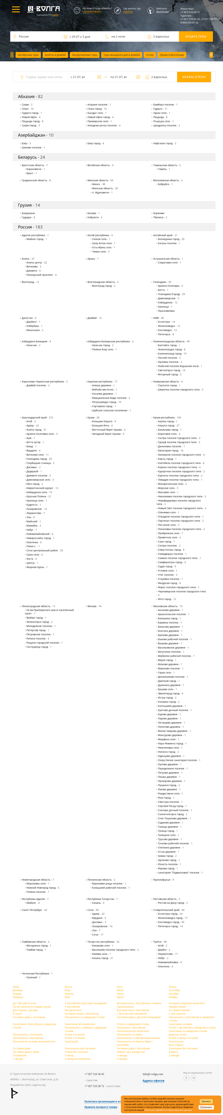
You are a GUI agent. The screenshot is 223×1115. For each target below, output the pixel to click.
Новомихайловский (38, 534)
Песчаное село (167, 524)
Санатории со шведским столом (188, 1031)
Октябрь (174, 993)
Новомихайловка (168, 962)
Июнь (120, 990)
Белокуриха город (168, 239)
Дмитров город (167, 681)
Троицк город (166, 830)
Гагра (25, 108)
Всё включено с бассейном (133, 1010)
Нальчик (32, 345)
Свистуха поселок (168, 801)
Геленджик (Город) (169, 294)
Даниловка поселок (169, 446)
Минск (96, 184)
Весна (68, 986)
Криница (163, 306)
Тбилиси (158, 217)
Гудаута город (30, 113)
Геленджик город (37, 458)
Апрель (69, 993)
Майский (32, 521)
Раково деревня (167, 789)
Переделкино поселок (171, 768)
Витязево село (35, 454)
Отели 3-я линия (75, 1034)
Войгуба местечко (102, 389)
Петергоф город (36, 630)
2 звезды (174, 1055)
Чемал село (99, 251)
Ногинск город (166, 751)
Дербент (32, 321)
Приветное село (167, 537)
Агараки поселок (97, 104)
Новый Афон (29, 117)
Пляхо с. (31, 546)
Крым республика (164, 417)
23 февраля (20, 1055)
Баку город (94, 143)
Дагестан (27, 318)
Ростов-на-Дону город (171, 902)
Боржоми (158, 213)
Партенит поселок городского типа (179, 520)
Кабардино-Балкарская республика (109, 341)
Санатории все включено (80, 1024)
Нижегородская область (36, 879)
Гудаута (157, 108)
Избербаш (33, 326)
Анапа (25, 258)
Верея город (165, 660)
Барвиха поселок (168, 622)
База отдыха (176, 1045)
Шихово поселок (31, 147)
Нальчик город (101, 345)
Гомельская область (165, 165)
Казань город (100, 958)
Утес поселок (166, 574)
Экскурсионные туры (84, 54)
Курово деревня (167, 714)
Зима (16, 986)
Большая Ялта (100, 425)
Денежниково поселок (171, 676)
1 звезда (18, 1058)
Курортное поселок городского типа (179, 471)
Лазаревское (34, 508)
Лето (120, 986)
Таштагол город (167, 385)
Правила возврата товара (100, 1107)
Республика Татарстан (101, 899)
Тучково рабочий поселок (173, 843)
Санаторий (71, 1041)
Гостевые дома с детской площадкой (139, 1017)
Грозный (32, 977)
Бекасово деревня (169, 626)
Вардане (32, 450)
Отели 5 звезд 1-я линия (183, 1038)
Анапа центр (34, 262)
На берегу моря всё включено (187, 1003)
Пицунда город (31, 121)
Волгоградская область (101, 282)
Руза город (164, 797)
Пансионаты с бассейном (28, 1038)
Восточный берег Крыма (107, 429)
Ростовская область (165, 899)
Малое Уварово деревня (172, 731)
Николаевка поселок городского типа (180, 496)
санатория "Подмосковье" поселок (178, 872)
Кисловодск (165, 330)
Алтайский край (162, 235)
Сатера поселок (167, 545)
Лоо (29, 517)
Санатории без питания (183, 1048)
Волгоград (162, 11)
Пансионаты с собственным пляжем (138, 1038)
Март (68, 990)
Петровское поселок (39, 634)
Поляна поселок (36, 891)
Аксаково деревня (169, 610)
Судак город (165, 566)
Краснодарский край (34, 417)
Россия (25, 227)
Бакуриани (28, 213)
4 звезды (122, 1058)
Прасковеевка (166, 310)
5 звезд (69, 1055)
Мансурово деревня (170, 735)
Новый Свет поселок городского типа (180, 508)
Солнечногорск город (171, 814)
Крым (91, 417)
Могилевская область (166, 180)
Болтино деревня (168, 630)
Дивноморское (167, 298)
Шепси (31, 563)
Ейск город (33, 483)
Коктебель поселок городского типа (179, 463)
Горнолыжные (125, 1006)
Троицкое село (167, 835)
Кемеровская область (166, 381)
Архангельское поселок (172, 614)
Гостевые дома (21, 1048)
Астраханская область (166, 258)
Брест (30, 173)
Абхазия (26, 96)
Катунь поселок (167, 243)
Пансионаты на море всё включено (34, 1041)
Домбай (92, 318)
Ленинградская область (36, 606)
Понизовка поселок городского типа (179, 529)
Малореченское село (170, 483)
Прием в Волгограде (172, 54)
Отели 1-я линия (75, 1038)
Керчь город (165, 458)
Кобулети (93, 217)
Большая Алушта (102, 421)
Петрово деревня (168, 772)
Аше (29, 438)
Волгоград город (102, 285)
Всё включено (73, 1010)
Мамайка (32, 525)
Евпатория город (168, 450)
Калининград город (169, 353)
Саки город (164, 541)
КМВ (156, 318)
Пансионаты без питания (80, 1048)
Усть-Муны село (101, 247)
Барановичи (34, 169)
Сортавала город (102, 406)
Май (67, 997)
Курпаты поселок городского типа (178, 475)
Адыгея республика (33, 235)
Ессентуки (164, 321)
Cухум (25, 104)
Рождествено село (169, 793)
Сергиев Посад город (170, 806)
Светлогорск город (169, 370)
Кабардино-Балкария (34, 341)
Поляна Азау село (102, 349)
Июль (120, 993)
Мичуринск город (37, 945)
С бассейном (72, 1006)
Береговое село (167, 433)
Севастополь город (169, 549)
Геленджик (159, 282)
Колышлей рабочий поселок (109, 887)
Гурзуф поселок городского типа (177, 442)
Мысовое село (166, 492)
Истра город (165, 697)
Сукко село (33, 554)
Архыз (91, 258)
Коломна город (167, 701)
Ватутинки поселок (169, 651)
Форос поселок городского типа (177, 587)
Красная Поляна (36, 496)
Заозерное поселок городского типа (179, 454)
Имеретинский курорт (40, 488)
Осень (172, 986)
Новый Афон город (99, 117)
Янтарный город (168, 374)
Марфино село (167, 739)
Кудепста (32, 504)
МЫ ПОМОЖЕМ (91, 11)
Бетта (161, 290)
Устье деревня (167, 851)
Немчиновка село (168, 747)
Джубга (162, 949)
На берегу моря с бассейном (82, 1013)
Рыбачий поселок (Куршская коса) (178, 366)
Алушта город (166, 425)
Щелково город (167, 860)
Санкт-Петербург (32, 910)
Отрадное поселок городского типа (179, 516)
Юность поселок (168, 864)
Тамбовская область (34, 941)
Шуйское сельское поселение (109, 410)
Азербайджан (31, 135)
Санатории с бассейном (131, 1027)
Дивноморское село (38, 479)
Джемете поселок (37, 475)
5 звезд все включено (78, 1058)
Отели (150, 54)
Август (120, 997)
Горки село (164, 672)
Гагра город (95, 108)
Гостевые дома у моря (26, 1051)
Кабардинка (165, 302)
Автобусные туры (28, 54)
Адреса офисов (153, 1081)
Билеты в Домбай (55, 54)
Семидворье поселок (170, 554)
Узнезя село (99, 239)
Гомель (162, 169)
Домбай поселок (36, 385)
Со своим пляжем (179, 1010)
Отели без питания (76, 1051)
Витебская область (99, 165)
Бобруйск (163, 184)
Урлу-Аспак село (102, 243)
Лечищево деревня (169, 722)
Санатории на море (180, 1024)
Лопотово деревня (169, 726)
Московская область (165, 606)
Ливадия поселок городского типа (178, 479)
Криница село (35, 500)
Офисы (128, 11)
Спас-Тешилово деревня (172, 818)
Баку (24, 143)
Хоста (30, 558)
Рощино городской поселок (43, 642)
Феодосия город (167, 583)
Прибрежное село (168, 533)
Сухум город (29, 125)
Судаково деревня (169, 822)
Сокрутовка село (168, 262)
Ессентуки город (167, 913)
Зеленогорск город (38, 621)
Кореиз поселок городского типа (177, 467)
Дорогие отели (177, 1034)
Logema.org (38, 1085)
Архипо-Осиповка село (40, 433)
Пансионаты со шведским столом (85, 1017)
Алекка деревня (101, 385)
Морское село (166, 488)
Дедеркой (32, 471)
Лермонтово (34, 513)
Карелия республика (100, 381)
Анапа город (34, 429)
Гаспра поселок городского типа (177, 438)
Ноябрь (173, 997)
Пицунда (158, 117)
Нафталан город (163, 143)
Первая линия (177, 1006)
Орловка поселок (168, 362)
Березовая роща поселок (107, 883)
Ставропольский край (166, 910)
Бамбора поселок (163, 104)
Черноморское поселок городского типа (182, 591)
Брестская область (33, 165)
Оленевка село (167, 512)
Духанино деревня (169, 685)
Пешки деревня (167, 776)
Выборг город (35, 617)
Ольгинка (32, 542)
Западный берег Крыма (106, 433)
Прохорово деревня (170, 781)
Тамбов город (35, 949)
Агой (29, 421)
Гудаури (26, 217)
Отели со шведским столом (133, 1024)
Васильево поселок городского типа (113, 949)
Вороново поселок (169, 668)
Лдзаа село (160, 113)
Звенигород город (169, 693)
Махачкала (33, 330)
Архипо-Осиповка (168, 285)
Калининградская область (169, 341)
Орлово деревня (168, 764)
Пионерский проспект (40, 274)
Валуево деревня (168, 643)
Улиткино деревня (169, 847)
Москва (92, 606)
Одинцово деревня (169, 756)
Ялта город (164, 599)
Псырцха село (161, 121)
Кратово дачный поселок (173, 710)
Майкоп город (35, 239)
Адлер (30, 425)
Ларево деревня (168, 718)
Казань (96, 902)
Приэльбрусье (161, 879)
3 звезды (122, 1055)
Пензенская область (100, 879)
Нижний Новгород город (41, 887)
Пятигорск (164, 334)
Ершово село (165, 689)
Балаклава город (168, 429)
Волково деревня (168, 664)
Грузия (25, 205)
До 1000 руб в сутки (24, 1003)
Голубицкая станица (39, 463)
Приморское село (98, 121)
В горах (17, 1013)
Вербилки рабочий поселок (174, 655)
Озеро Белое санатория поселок (177, 760)
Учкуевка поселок (168, 579)
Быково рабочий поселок (173, 639)
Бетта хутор (34, 442)
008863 (55, 14)
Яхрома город (166, 868)
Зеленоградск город (170, 349)
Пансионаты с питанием (27, 1034)
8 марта (173, 1051)
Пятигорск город (168, 926)
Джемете (32, 270)
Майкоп (31, 902)
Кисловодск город (168, 922)
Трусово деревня (168, 839)
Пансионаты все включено (133, 1031)
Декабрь (18, 990)
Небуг (30, 529)
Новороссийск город (39, 538)
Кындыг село (95, 113)
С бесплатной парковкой (131, 1013)
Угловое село (166, 570)
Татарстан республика (101, 941)
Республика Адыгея (33, 899)
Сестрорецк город (37, 646)
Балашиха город (167, 618)
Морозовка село (36, 883)
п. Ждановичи (100, 192)
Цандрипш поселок (164, 125)
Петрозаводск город (104, 402)
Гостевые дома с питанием (29, 1017)
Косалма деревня (102, 393)
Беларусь (27, 157)
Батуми (92, 213)
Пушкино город (167, 785)
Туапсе (157, 941)
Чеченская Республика (35, 973)
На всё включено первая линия (32, 1006)
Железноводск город (170, 918)
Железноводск (166, 326)
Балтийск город (167, 345)
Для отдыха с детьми (25, 1010)
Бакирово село (101, 945)
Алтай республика (98, 235)
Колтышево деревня (170, 706)
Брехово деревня (168, 635)
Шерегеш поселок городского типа (179, 389)
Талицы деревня (168, 826)
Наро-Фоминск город (170, 743)
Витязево (32, 266)
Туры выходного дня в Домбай (121, 54)
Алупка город (166, 421)
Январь (17, 993)
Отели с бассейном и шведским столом (192, 1027)
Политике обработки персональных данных (168, 1110)
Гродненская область (34, 180)
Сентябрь (174, 990)
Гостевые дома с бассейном (133, 1048)
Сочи (91, 910)
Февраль (18, 997)
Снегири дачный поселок (173, 810)
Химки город (165, 855)
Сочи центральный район (42, 550)
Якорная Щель (35, 567)
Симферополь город (170, 562)
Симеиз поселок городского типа (177, 558)
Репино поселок (36, 638)
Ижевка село (99, 953)
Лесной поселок (167, 357)
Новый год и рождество (131, 1051)
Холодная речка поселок (102, 125)
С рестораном (177, 1013)
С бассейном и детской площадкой (85, 1003)
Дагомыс (32, 467)
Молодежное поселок (39, 626)
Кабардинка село (37, 492)
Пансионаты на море (129, 1034)
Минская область (98, 180)
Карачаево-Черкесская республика (43, 381)
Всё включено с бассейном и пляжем (139, 1003)
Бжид (30, 446)
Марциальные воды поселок (109, 397)
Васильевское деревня (171, 647)
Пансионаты (176, 1041)
